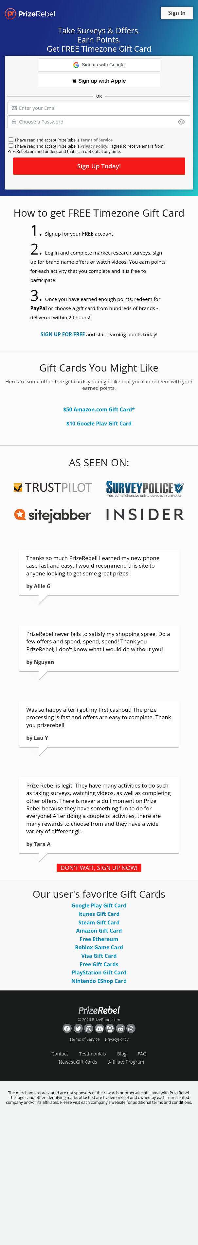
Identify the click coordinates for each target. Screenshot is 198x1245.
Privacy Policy (94, 146)
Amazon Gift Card (99, 930)
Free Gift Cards (99, 964)
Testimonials (92, 1054)
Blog (122, 1054)
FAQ (142, 1054)
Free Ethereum (99, 939)
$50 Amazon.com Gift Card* (99, 409)
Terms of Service (97, 140)
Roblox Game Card (99, 947)
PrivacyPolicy (117, 1039)
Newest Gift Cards (78, 1062)
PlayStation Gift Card (99, 972)
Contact (59, 1054)
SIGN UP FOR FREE (63, 334)
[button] (99, 65)
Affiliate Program (126, 1062)
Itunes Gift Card (99, 914)
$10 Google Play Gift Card (99, 423)
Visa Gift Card (99, 955)
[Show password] (181, 122)
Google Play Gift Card (99, 905)
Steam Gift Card (99, 922)
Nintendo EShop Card (99, 981)
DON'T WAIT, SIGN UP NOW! (99, 867)
